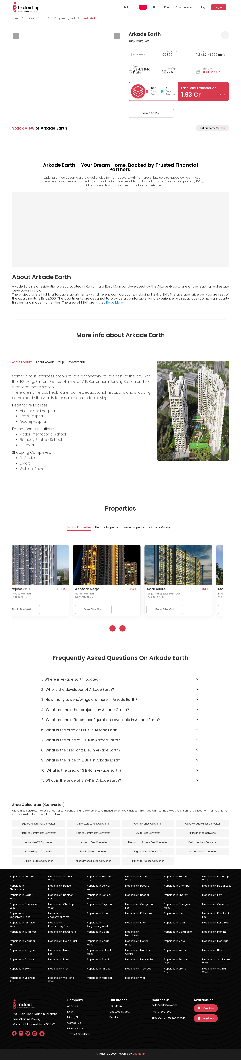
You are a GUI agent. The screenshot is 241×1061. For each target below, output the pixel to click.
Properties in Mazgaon (23, 951)
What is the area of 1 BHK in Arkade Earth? (80, 730)
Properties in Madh (98, 932)
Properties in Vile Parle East (22, 980)
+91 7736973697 (163, 1012)
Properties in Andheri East (22, 879)
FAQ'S (70, 1012)
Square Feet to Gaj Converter (38, 824)
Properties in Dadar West (21, 897)
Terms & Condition (78, 1035)
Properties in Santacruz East (177, 961)
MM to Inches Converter (203, 833)
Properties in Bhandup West (215, 879)
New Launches (183, 7)
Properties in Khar (135, 923)
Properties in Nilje (212, 951)
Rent (166, 7)
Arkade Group (36, 18)
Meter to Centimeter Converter (38, 833)
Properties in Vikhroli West (214, 971)
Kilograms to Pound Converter (93, 862)
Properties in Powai (98, 960)
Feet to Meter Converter (93, 852)
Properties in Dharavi (176, 895)
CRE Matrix (115, 1007)
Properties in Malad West (98, 943)
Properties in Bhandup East (177, 879)
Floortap (114, 1018)
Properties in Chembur (177, 886)
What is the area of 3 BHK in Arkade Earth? (81, 770)
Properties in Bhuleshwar (17, 888)
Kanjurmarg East (64, 18)
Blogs (202, 7)
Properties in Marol (174, 941)
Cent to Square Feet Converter (203, 824)
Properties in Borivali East (60, 888)
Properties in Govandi (215, 905)
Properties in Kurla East (215, 923)
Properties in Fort (212, 895)
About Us (72, 1007)
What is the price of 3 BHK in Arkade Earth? (81, 780)
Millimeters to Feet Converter (93, 824)
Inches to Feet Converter (93, 843)
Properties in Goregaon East (139, 906)
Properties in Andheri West (60, 879)
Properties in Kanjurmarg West (97, 925)
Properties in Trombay (138, 969)
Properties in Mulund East (60, 952)
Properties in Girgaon (99, 905)
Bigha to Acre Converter (147, 852)
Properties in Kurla (174, 923)
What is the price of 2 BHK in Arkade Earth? (81, 760)
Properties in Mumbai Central (137, 952)
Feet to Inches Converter (202, 843)
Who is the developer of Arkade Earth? (77, 689)
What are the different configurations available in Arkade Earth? (100, 720)
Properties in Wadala (99, 978)
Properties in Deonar (137, 895)
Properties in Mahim (214, 932)
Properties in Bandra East (99, 879)
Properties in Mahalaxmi (178, 932)
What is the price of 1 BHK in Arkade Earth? (80, 740)
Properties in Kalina (175, 914)
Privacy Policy (75, 1029)
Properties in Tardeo (98, 969)
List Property (134, 7)
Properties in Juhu (97, 914)
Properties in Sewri (20, 969)
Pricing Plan (74, 1018)
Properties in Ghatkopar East (24, 906)
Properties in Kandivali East (215, 915)
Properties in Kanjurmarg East (58, 925)
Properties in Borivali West (99, 888)
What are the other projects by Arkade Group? (85, 709)
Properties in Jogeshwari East (20, 915)
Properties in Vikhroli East (175, 971)
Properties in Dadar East (216, 886)
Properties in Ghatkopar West (62, 906)
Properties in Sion (58, 969)
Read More (114, 302)
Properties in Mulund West (99, 952)
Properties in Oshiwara (23, 960)
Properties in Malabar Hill (22, 943)
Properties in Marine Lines (136, 943)
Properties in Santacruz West (216, 961)
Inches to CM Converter (38, 843)
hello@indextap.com (164, 1006)
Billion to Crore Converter (38, 862)
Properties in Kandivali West (23, 925)
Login (218, 7)
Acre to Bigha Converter (38, 852)
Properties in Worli (135, 978)
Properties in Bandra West (137, 879)
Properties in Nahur (175, 951)
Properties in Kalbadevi (139, 914)
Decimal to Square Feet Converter (148, 843)
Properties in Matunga (215, 941)
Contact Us (74, 1023)
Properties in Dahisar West (99, 897)
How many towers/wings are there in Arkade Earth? (89, 699)
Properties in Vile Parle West (61, 980)
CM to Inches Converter (148, 824)
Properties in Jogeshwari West (58, 915)
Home (15, 18)
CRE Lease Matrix (119, 1012)
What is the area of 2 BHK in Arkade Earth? (81, 750)
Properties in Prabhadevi (139, 960)
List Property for (212, 128)
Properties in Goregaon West (177, 906)
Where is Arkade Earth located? (70, 679)
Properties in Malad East (62, 941)
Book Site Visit (148, 113)
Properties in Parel (58, 960)
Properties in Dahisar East (60, 897)
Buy (154, 7)
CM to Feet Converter (147, 833)
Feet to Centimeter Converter (93, 833)
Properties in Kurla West (23, 932)
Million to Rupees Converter (148, 862)
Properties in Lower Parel (62, 932)
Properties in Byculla (137, 886)
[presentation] (16, 36)
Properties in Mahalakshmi (133, 934)
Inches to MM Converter (203, 852)
